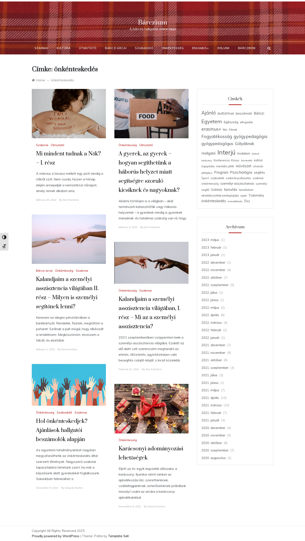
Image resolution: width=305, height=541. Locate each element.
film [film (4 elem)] (225, 129)
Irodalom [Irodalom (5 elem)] (243, 153)
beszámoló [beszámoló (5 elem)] (244, 113)
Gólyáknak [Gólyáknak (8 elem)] (244, 143)
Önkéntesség (173, 48)
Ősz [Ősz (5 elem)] (247, 201)
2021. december (213, 345)
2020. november (213, 435)
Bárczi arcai (116, 48)
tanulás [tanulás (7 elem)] (230, 189)
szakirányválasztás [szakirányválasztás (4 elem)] (238, 178)
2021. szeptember (215, 368)
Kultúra (64, 48)
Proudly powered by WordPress (56, 536)
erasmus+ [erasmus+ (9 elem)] (211, 129)
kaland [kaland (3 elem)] (255, 153)
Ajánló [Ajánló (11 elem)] (208, 113)
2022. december (213, 262)
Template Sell (118, 536)
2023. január (210, 255)
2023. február (211, 247)
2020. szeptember (215, 450)
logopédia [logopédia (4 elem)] (208, 166)
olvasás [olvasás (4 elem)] (258, 166)
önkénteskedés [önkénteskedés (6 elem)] (213, 201)
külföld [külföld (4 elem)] (258, 160)
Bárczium (152, 22)
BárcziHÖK (247, 48)
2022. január (210, 338)
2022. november (213, 270)
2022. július (209, 293)
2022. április (210, 315)
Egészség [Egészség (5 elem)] (231, 122)
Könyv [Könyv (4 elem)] (235, 160)
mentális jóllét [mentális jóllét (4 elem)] (225, 166)
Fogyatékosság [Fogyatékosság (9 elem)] (216, 136)
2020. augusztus (213, 458)
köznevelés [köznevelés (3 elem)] (246, 160)
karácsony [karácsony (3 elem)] (206, 160)
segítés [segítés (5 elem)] (259, 172)
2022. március (211, 323)
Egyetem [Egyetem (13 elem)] (211, 121)
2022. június (210, 300)
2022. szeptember (215, 285)
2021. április (210, 398)
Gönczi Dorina (156, 506)
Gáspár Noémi (74, 487)
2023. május (210, 240)
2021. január (210, 420)
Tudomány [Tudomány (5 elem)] (256, 195)
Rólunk (224, 48)
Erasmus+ (200, 48)
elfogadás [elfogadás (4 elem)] (246, 122)
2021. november (213, 353)
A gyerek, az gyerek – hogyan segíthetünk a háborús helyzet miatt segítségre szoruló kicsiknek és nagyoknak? (149, 172)
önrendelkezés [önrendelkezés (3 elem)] (235, 201)
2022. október (211, 277)
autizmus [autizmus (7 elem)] (226, 113)
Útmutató (87, 48)
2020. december (213, 428)
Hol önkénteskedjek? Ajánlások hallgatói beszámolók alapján (61, 430)
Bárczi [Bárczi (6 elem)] (259, 113)
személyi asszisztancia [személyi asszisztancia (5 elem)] (237, 183)
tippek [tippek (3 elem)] (243, 195)
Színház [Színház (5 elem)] (216, 190)
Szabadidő (144, 48)
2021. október (211, 360)
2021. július (209, 375)
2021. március (211, 405)
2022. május (210, 308)
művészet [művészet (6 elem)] (243, 166)
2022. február (211, 330)
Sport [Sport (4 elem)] (205, 178)
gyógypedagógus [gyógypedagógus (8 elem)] (217, 143)
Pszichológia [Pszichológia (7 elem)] (241, 172)
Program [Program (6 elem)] (221, 172)
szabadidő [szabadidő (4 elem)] (217, 178)
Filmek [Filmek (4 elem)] (233, 129)
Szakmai (41, 48)
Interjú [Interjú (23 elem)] (226, 152)
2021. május (210, 390)
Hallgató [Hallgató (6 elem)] (208, 153)
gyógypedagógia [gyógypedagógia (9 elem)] (250, 136)
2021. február (211, 413)
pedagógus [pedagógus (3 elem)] (206, 172)
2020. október (211, 443)
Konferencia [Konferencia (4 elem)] (222, 160)
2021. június (210, 383)
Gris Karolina (71, 199)
